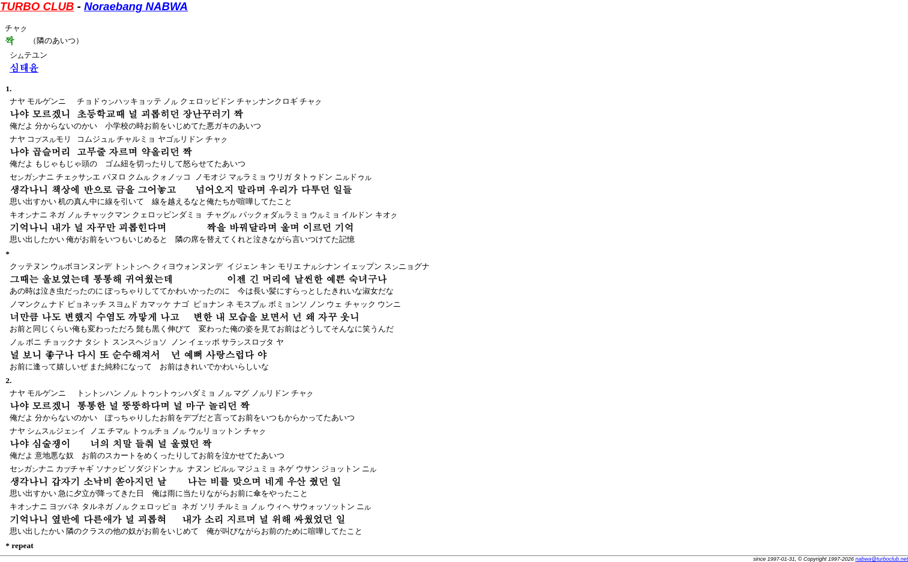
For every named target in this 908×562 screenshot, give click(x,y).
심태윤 (24, 67)
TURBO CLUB (37, 6)
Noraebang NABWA (136, 6)
